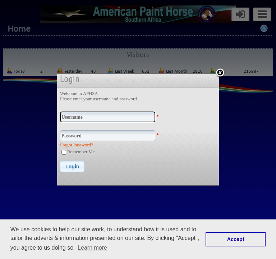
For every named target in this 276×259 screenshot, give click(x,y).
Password (71, 135)
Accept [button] (235, 239)
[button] (72, 166)
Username (72, 117)
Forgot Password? (76, 144)
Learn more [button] (92, 248)
